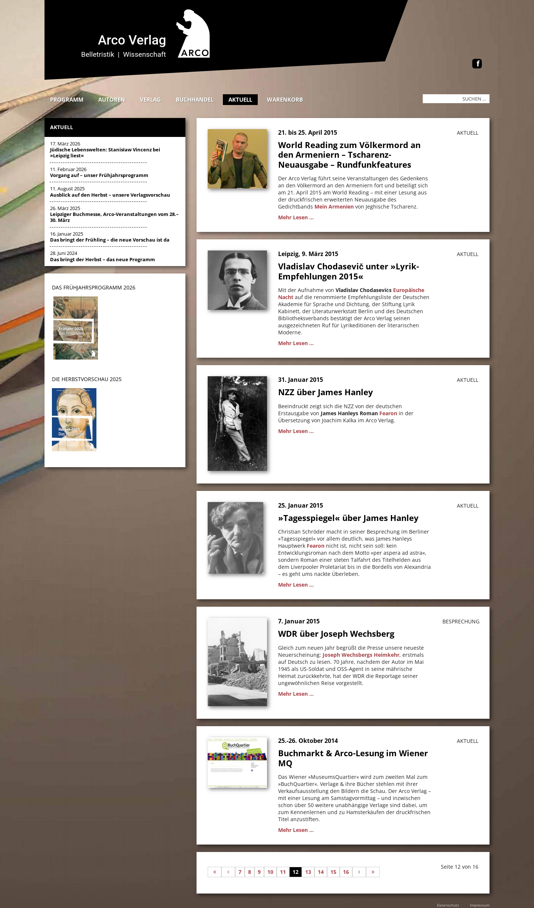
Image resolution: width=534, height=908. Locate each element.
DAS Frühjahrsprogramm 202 (92, 287)
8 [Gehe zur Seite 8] (249, 871)
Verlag (150, 99)
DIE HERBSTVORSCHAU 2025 (87, 379)
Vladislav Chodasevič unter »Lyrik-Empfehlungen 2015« (348, 270)
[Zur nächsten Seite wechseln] (359, 872)
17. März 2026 (105, 149)
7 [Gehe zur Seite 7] (239, 871)
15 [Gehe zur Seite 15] (333, 871)
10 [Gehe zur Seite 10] (270, 871)
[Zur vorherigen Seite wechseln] (228, 872)
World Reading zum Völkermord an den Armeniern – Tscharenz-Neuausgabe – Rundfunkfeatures (349, 154)
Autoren (111, 99)
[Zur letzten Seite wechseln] (373, 872)
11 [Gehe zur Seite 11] (283, 871)
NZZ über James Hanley (325, 391)
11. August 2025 (110, 191)
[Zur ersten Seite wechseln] (214, 872)
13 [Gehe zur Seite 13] (308, 871)
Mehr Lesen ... (296, 217)
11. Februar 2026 (99, 172)
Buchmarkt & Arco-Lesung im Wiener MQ (353, 757)
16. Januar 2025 (109, 236)
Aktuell (240, 99)
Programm (66, 99)
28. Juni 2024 (102, 256)
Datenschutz (448, 905)
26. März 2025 (114, 214)
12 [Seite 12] (296, 871)
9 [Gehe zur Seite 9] (259, 871)
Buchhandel (195, 99)
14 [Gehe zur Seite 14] (321, 871)
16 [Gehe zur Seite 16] (346, 871)
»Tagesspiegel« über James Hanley (348, 517)
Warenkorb (285, 99)
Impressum (480, 905)
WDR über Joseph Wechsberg (336, 633)
